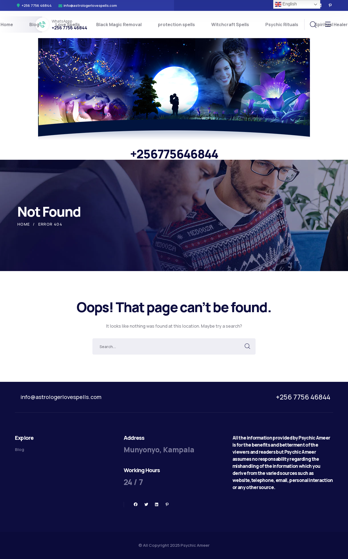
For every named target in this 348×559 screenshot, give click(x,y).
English (286, 4)
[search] (313, 25)
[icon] (330, 5)
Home (23, 224)
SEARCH (247, 346)
